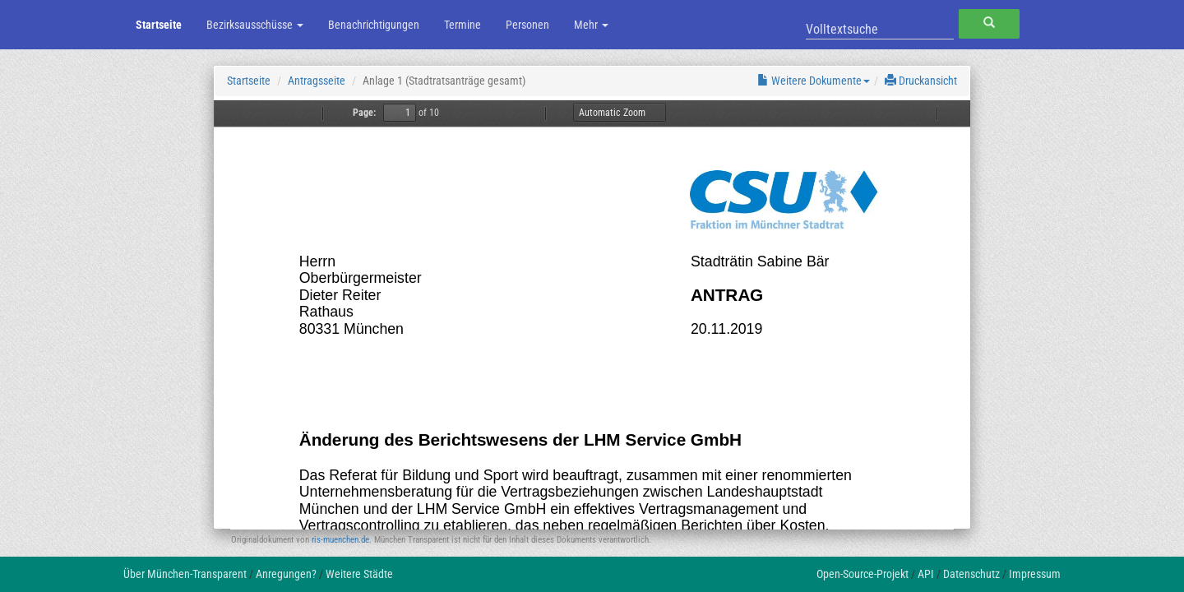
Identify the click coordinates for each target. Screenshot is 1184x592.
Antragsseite (316, 80)
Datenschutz (971, 573)
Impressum (1035, 573)
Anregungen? (286, 573)
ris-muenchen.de (340, 539)
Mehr (591, 24)
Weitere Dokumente (813, 80)
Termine (462, 24)
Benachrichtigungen (373, 24)
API (926, 573)
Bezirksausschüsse (254, 24)
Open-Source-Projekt (862, 573)
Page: (364, 112)
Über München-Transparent (185, 573)
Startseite (159, 24)
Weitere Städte (359, 573)
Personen (527, 24)
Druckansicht (921, 80)
